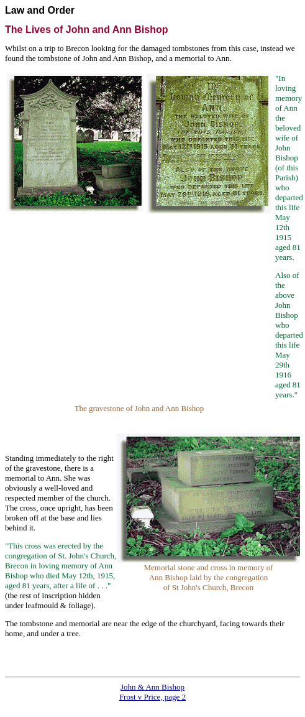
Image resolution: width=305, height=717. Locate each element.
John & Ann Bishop (152, 687)
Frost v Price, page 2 (152, 696)
